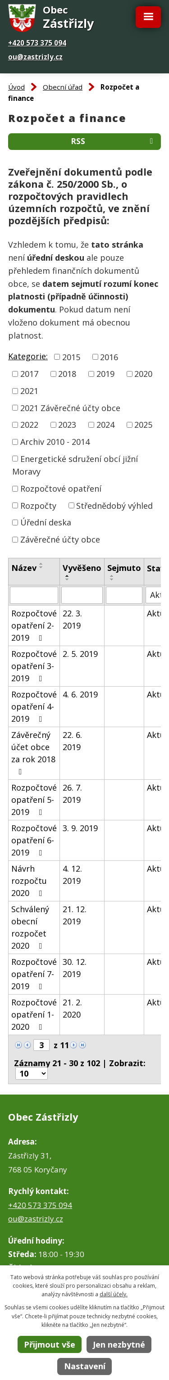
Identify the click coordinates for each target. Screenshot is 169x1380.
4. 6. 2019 (80, 694)
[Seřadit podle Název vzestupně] (41, 564)
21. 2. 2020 (72, 1008)
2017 (29, 373)
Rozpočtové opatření (60, 488)
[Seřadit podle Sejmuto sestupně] (112, 579)
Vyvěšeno (82, 567)
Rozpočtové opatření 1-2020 (34, 1014)
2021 (29, 390)
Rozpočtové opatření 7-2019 (34, 973)
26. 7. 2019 (72, 793)
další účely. (114, 1294)
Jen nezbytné (119, 1344)
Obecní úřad (62, 86)
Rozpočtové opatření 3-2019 (34, 665)
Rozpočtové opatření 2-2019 (34, 625)
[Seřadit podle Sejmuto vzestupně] (112, 576)
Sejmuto (124, 567)
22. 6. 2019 (72, 740)
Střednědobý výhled (114, 505)
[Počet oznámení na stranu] (31, 1073)
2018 (67, 373)
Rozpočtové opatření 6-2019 (34, 840)
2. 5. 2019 (80, 653)
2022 (29, 424)
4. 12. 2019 (72, 874)
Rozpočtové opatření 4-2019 (34, 706)
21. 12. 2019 (75, 915)
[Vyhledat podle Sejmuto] (124, 595)
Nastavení (84, 1366)
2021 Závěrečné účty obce (70, 407)
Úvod (16, 86)
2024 (105, 424)
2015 (71, 356)
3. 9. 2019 (80, 828)
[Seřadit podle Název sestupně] (41, 567)
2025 (143, 424)
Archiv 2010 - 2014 (55, 441)
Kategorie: (28, 356)
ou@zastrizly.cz (35, 56)
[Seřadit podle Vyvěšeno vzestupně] (68, 576)
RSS (113, 141)
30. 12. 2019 (75, 967)
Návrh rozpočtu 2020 (29, 880)
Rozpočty (38, 505)
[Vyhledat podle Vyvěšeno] (82, 595)
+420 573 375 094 (37, 42)
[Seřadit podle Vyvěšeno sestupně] (68, 579)
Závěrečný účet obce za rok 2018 (33, 752)
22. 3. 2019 (72, 619)
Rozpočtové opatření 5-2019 (34, 799)
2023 (67, 424)
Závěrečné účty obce (60, 539)
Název (24, 567)
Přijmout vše (49, 1344)
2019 (105, 373)
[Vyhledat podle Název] (34, 595)
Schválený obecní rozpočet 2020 (30, 927)
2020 (143, 373)
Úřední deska (45, 522)
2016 (109, 356)
